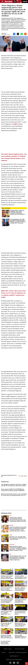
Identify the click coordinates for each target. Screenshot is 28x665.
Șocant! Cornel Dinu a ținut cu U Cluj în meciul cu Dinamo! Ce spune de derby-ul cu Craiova (6, 589)
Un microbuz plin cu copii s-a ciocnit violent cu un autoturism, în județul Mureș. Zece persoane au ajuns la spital (7, 625)
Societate (11, 544)
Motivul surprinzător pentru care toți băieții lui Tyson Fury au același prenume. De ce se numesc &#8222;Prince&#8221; (14, 494)
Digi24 (15, 124)
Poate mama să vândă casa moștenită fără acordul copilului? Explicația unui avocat (7, 601)
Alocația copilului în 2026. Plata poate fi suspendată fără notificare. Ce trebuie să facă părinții (20, 589)
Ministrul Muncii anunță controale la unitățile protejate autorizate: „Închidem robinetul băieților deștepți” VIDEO (18, 548)
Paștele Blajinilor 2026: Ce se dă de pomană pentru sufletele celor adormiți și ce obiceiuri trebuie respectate (17, 557)
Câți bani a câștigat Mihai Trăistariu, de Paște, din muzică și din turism (7, 636)
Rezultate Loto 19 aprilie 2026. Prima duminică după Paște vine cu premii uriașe (17, 538)
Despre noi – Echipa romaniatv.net (18, 652)
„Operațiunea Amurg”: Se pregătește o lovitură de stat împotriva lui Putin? (21, 601)
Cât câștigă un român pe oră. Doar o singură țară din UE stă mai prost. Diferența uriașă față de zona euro (14, 485)
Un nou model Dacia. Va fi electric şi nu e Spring (20, 613)
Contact (3, 652)
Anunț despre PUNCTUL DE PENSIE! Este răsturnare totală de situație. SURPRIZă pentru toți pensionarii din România (12, 490)
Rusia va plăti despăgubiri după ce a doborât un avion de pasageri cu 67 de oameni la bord (21, 636)
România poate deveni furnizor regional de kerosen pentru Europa (7, 577)
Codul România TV (14, 656)
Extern (11, 525)
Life (10, 515)
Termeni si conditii (19, 649)
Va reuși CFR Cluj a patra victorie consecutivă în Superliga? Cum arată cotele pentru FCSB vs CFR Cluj (6, 642)
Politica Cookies (8, 649)
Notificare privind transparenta (14, 659)
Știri (10, 535)
